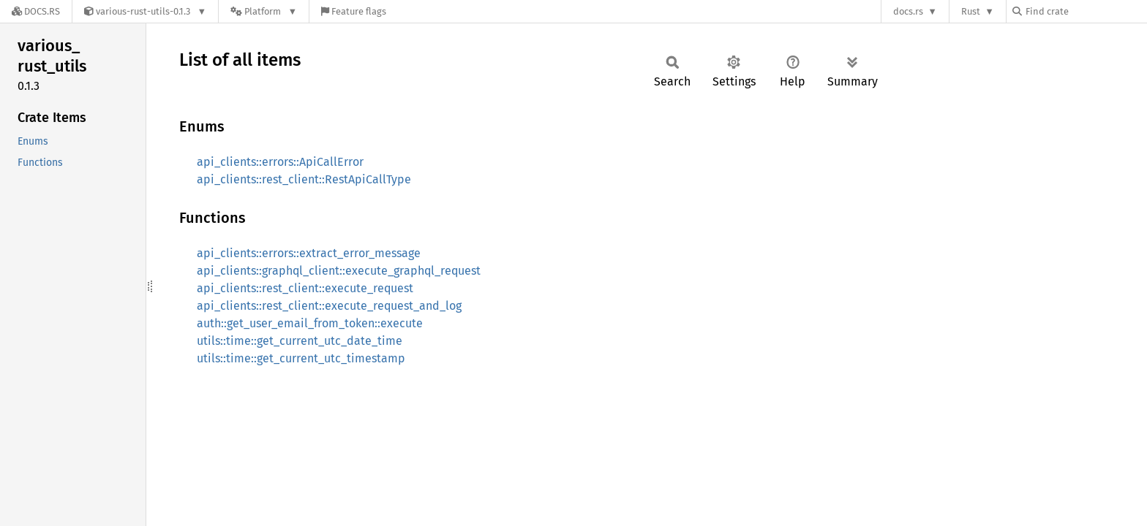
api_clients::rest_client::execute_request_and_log (329, 306)
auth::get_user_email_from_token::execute (310, 323)
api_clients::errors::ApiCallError (280, 162)
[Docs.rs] (36, 11)
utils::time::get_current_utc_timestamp (301, 358)
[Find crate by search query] (1085, 11)
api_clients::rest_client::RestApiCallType (304, 179)
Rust (970, 11)
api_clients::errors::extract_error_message (309, 253)
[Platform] (264, 11)
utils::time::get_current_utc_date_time (299, 341)
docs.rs (908, 11)
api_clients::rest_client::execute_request (305, 288)
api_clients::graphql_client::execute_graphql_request (339, 271)
